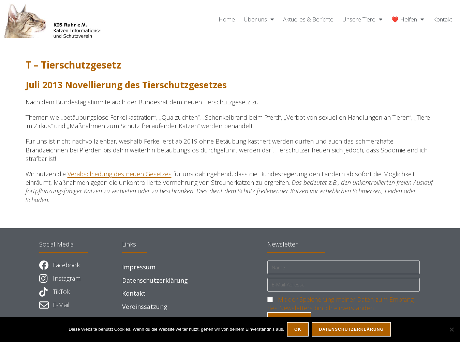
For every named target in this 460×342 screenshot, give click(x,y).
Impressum (138, 267)
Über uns (259, 19)
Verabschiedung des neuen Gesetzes (120, 174)
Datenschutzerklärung (155, 280)
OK (298, 329)
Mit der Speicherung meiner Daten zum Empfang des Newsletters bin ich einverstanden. (340, 303)
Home (227, 19)
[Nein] (451, 329)
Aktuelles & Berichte (308, 19)
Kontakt (442, 19)
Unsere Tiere (362, 19)
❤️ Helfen (407, 19)
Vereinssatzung (144, 306)
